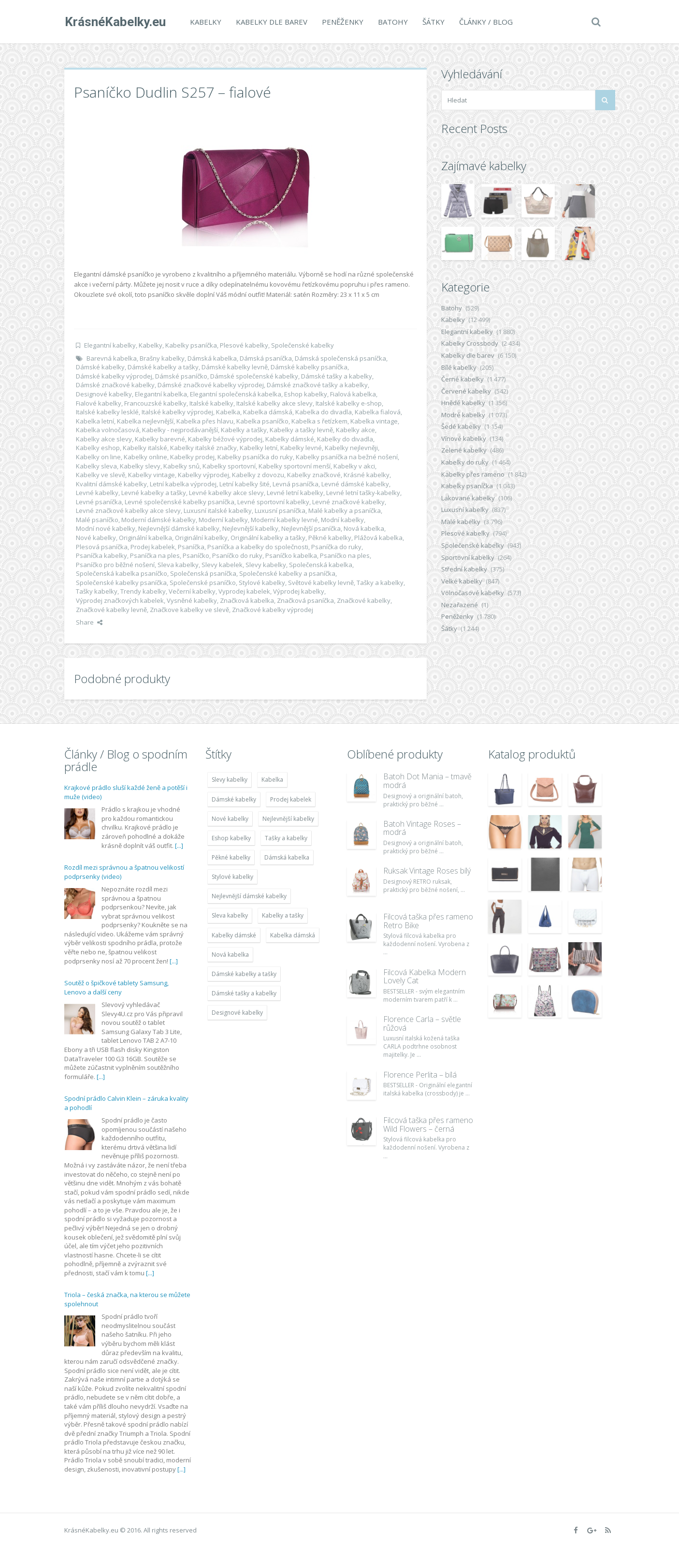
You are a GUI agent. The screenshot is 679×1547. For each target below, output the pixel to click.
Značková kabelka (247, 600)
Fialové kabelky (98, 403)
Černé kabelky (462, 379)
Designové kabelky (104, 394)
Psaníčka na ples (155, 555)
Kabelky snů (181, 466)
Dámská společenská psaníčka (340, 358)
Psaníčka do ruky (336, 546)
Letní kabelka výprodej (183, 484)
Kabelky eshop (98, 447)
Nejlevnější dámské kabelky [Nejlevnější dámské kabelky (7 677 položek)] (249, 896)
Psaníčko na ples (345, 555)
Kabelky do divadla (345, 439)
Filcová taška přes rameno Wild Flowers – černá (428, 1124)
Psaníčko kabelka (291, 555)
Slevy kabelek (222, 564)
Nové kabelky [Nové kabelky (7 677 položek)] (230, 819)
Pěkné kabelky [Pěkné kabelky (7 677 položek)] (231, 857)
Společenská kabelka (320, 564)
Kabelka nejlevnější (145, 421)
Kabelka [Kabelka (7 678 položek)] (272, 779)
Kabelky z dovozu (258, 474)
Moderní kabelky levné (284, 519)
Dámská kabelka (212, 358)
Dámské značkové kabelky (115, 384)
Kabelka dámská (267, 412)
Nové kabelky (96, 537)
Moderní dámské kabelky (158, 519)
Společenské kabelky (302, 345)
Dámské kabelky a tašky (163, 367)
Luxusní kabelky (465, 509)
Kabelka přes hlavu (204, 421)
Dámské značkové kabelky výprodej (211, 384)
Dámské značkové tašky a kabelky (317, 384)
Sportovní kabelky (467, 557)
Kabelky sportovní (229, 466)
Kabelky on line (98, 456)
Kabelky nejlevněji (351, 447)
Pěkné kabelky (329, 537)
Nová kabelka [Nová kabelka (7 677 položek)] (230, 954)
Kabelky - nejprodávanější (180, 429)
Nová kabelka (364, 528)
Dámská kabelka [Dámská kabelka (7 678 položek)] (286, 857)
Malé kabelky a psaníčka (344, 510)
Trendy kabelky (143, 591)
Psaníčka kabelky (101, 555)
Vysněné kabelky (192, 600)
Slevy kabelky (266, 564)
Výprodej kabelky (298, 591)
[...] (179, 845)
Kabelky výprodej (203, 474)
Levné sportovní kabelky (273, 501)
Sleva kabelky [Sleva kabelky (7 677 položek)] (230, 915)
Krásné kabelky (367, 474)
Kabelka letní (95, 421)
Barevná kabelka (112, 358)
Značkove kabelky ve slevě (189, 609)
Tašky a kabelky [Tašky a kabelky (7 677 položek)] (286, 838)
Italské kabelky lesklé (107, 412)
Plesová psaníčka (102, 546)
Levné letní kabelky (295, 492)
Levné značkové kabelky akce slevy (128, 510)
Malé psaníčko (97, 519)
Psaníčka (191, 546)
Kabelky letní (258, 447)
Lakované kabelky (468, 498)
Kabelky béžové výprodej (225, 439)
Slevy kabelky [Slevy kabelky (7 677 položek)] (229, 779)
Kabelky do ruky (465, 462)
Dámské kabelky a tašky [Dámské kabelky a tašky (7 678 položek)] (244, 974)
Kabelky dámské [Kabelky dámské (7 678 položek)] (234, 935)
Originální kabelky (201, 537)
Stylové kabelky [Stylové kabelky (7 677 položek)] (232, 877)
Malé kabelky (460, 521)
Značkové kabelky (363, 600)
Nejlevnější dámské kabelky (178, 528)
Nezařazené (459, 604)
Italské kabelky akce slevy (274, 403)
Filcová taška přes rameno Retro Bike (428, 921)
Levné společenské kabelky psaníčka (179, 501)
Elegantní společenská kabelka (235, 394)
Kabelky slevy (140, 466)
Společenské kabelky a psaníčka (287, 573)
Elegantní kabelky (110, 345)
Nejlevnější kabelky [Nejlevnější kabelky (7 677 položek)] (288, 819)
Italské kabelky (211, 403)
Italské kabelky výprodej (177, 412)
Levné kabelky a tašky (153, 492)
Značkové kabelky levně (111, 609)
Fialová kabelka (353, 394)
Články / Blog (485, 22)
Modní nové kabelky (105, 528)
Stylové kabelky (262, 582)
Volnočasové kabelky (472, 592)
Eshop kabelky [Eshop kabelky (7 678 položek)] (231, 838)
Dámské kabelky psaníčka (309, 367)
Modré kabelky (463, 414)
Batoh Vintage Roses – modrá (422, 828)
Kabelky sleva (96, 466)
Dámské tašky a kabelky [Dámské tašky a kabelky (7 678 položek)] (244, 993)
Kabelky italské (145, 447)
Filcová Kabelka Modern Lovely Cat (424, 976)
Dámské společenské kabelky (254, 376)
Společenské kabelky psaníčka (121, 582)
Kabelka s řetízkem (319, 421)
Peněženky (342, 22)
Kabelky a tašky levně (301, 429)
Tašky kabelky (96, 591)
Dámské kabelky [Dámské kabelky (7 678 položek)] (234, 799)
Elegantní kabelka (161, 394)
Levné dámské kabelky (355, 484)
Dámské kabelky (100, 367)
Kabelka (228, 412)
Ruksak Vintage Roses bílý (427, 870)
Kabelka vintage (374, 421)
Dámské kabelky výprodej (114, 376)
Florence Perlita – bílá (420, 1074)
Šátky (433, 22)
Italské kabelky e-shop (349, 403)
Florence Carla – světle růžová (422, 1023)
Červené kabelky (466, 391)
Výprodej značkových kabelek (120, 600)
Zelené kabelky (464, 450)
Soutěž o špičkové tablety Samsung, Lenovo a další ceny (116, 987)
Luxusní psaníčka (280, 510)
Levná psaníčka (295, 484)
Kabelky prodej (192, 456)
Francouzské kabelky (155, 403)
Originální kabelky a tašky (268, 537)
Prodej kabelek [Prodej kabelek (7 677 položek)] (290, 799)
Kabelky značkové (314, 474)
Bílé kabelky (459, 367)
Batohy (392, 22)
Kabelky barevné (160, 439)
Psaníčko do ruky (237, 555)
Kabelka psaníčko (262, 421)
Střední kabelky (464, 569)
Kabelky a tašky (244, 429)
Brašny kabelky (162, 358)
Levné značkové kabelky (348, 501)
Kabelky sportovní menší (295, 466)
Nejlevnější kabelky (250, 528)
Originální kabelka (145, 537)
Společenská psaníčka (203, 573)
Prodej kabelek (152, 546)
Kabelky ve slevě (100, 474)
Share (89, 622)
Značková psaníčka (305, 600)
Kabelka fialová (378, 412)
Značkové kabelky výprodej (272, 609)
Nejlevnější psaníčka (311, 528)
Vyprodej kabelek (244, 591)
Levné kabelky (97, 492)
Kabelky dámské (289, 439)
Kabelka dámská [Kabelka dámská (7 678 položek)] (292, 935)
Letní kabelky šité (244, 484)
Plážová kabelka (378, 537)
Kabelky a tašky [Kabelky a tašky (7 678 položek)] (282, 915)
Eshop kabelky (305, 394)
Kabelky (205, 22)
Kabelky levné (301, 447)
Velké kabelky (461, 581)
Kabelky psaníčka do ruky (255, 456)
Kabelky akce (355, 429)
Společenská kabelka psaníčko (121, 573)
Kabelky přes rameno (473, 474)
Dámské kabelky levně (235, 367)
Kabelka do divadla (323, 412)
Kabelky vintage (151, 474)
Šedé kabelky (461, 426)
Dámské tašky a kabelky (336, 376)
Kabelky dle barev (271, 22)
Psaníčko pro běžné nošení (115, 564)
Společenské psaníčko (203, 582)
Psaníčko (196, 555)
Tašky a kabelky (380, 582)
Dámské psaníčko (181, 376)
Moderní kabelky (223, 519)
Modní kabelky (342, 519)
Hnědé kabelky (463, 402)
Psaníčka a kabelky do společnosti (257, 546)
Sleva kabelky (178, 564)
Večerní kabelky (192, 591)
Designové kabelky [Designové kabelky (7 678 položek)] (237, 1012)
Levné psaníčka (99, 501)
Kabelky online (145, 456)
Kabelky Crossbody (469, 343)
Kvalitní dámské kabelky (111, 484)
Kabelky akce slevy (104, 439)
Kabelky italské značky (203, 447)
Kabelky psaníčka (191, 345)
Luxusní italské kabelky (218, 510)
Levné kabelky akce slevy (226, 492)
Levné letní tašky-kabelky (363, 492)
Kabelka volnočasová (107, 429)
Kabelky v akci (354, 466)
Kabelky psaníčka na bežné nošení (347, 456)
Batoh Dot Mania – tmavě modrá (427, 780)
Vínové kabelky (463, 438)
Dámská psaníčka (266, 358)
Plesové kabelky (244, 345)
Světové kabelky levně (321, 582)
